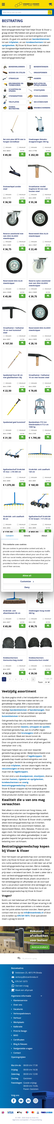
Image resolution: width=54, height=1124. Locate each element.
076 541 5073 (23, 915)
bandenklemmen (40, 39)
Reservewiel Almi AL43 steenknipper (12, 282)
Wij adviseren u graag (29, 958)
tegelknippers (35, 756)
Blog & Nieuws (20, 1044)
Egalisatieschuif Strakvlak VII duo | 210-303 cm (14, 470)
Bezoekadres (17, 968)
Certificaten (18, 1039)
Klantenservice (20, 1000)
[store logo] (27, 4)
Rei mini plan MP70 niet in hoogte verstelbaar (14, 140)
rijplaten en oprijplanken (30, 779)
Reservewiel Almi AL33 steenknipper (38, 234)
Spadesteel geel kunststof (14, 422)
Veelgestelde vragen (22, 1048)
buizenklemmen (10, 716)
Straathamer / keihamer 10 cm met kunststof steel (13, 330)
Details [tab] (27, 535)
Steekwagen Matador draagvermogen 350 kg (38, 140)
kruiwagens (27, 733)
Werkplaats (18, 1022)
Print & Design (20, 1031)
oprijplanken (8, 45)
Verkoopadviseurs (22, 1013)
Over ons (17, 1004)
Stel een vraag (21, 986)
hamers (13, 779)
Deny (27, 587)
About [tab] (44, 535)
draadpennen (26, 776)
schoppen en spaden (40, 726)
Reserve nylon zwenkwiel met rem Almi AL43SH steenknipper (39, 283)
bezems (25, 726)
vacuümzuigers (9, 768)
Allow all (27, 575)
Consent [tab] (10, 535)
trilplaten (13, 42)
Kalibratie (17, 1026)
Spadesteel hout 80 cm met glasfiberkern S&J (13, 376)
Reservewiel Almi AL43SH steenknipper (40, 329)
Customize (27, 581)
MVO (15, 1035)
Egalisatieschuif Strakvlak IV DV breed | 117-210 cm (40, 517)
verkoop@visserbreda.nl (26, 977)
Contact (17, 1053)
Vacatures (18, 1009)
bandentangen (37, 710)
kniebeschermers (34, 42)
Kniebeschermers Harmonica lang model (13, 659)
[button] (21, 148)
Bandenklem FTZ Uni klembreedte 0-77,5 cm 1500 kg (39, 424)
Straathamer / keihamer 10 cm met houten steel (39, 376)
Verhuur (17, 1018)
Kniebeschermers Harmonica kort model (38, 659)
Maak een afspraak (24, 990)
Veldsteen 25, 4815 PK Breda (28, 972)
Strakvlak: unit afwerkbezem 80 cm (11, 612)
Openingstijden (18, 1057)
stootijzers (39, 776)
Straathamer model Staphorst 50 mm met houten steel (38, 188)
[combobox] (27, 12)
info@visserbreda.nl (33, 912)
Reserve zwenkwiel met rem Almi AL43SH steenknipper (13, 236)
